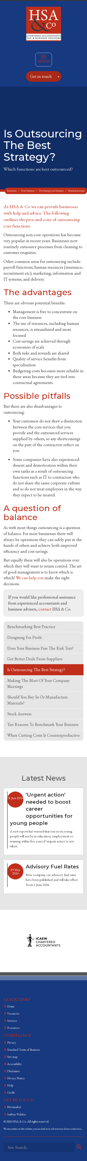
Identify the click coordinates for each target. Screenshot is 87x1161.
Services (12, 1021)
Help (10, 1085)
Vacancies (13, 1014)
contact (45, 609)
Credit (11, 1092)
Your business (27, 190)
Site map (12, 1057)
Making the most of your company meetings (38, 683)
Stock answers (19, 713)
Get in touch (41, 76)
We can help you (30, 577)
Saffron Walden (16, 1114)
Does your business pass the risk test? (40, 648)
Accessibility (14, 1064)
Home (11, 1006)
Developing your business (51, 190)
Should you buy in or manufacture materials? (37, 700)
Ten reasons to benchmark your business (42, 724)
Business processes (76, 190)
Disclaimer (13, 1071)
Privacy (11, 1043)
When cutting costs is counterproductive (43, 735)
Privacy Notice (16, 1078)
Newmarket (14, 1107)
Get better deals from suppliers (34, 658)
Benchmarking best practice (31, 626)
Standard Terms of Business (23, 1050)
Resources (11, 190)
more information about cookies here (63, 1128)
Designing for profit (24, 637)
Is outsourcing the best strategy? (36, 669)
